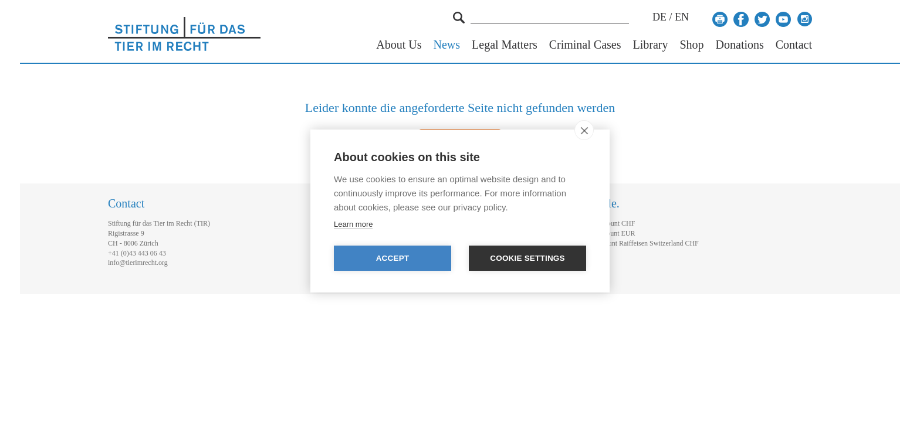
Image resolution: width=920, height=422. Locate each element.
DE (659, 17)
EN (682, 17)
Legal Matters (504, 45)
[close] (584, 130)
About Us (398, 45)
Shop (691, 45)
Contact (794, 45)
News (447, 45)
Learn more (353, 224)
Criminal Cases (585, 45)
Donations (740, 45)
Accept (393, 258)
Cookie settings (527, 258)
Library (650, 45)
